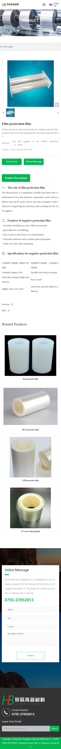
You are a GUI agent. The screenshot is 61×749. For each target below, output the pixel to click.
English (56, 4)
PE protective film (30, 379)
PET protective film (30, 430)
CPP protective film (30, 480)
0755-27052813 (19, 600)
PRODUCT (30, 21)
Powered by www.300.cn (29, 743)
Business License (48, 743)
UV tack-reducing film (30, 531)
